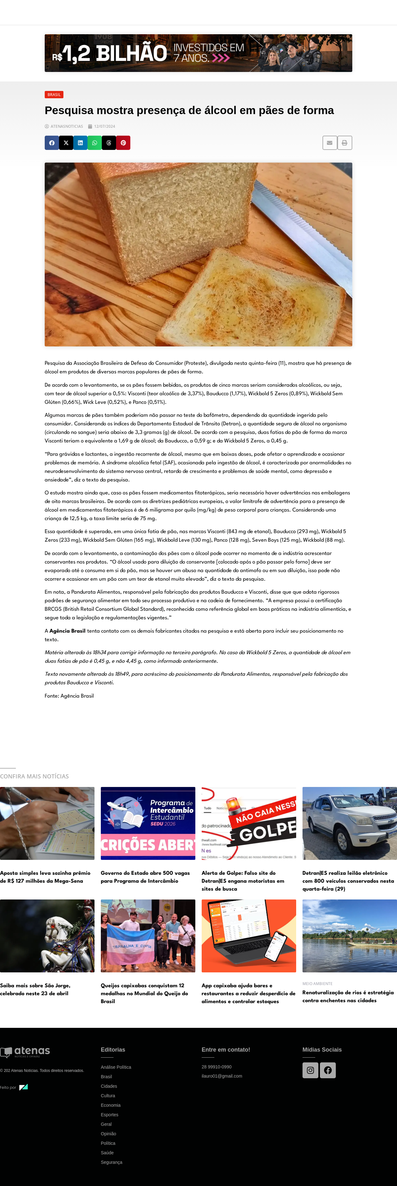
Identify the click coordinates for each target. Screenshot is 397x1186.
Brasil (106, 1076)
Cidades (109, 1086)
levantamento (100, 385)
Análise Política (116, 1067)
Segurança (111, 1162)
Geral (106, 1124)
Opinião (108, 1133)
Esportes (109, 1114)
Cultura (108, 1095)
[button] (52, 143)
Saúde (107, 1152)
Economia (110, 1105)
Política (108, 1143)
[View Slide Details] (198, 53)
